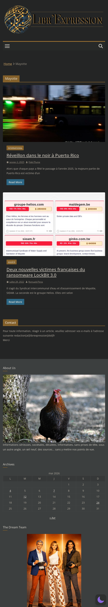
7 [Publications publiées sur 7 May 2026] (54, 490)
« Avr (53, 517)
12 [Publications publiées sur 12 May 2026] (25, 496)
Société (11, 262)
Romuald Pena (35, 281)
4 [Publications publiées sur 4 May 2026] (10, 490)
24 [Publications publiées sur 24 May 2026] (97, 502)
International (15, 148)
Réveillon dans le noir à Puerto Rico (43, 155)
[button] (100, 599)
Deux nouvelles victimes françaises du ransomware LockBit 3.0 (46, 272)
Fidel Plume (34, 162)
